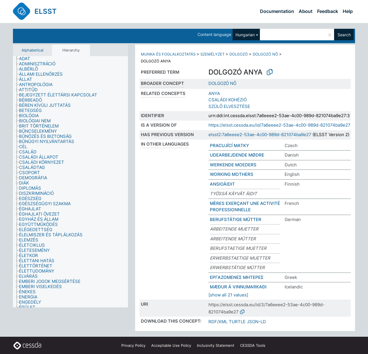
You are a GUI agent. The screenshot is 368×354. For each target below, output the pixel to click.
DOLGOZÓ (238, 54)
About (306, 11)
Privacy (133, 345)
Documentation (277, 11)
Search (344, 34)
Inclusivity (215, 345)
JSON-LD (256, 321)
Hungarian (245, 34)
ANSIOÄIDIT (222, 184)
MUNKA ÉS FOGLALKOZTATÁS (168, 54)
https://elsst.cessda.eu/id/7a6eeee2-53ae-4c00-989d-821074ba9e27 (279, 125)
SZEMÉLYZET (212, 54)
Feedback (327, 11)
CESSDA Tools (252, 345)
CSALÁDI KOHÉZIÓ (227, 99)
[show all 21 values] (228, 295)
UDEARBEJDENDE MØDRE (237, 155)
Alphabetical (32, 50)
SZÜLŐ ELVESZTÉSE (229, 106)
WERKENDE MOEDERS (233, 165)
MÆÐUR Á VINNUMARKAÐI (238, 287)
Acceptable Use (171, 345)
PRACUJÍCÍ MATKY (229, 145)
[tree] (70, 181)
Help (348, 11)
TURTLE (237, 321)
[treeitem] (27, 58)
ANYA (214, 93)
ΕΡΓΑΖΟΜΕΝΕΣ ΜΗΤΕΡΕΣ (237, 277)
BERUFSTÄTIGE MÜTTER (235, 219)
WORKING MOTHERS (231, 174)
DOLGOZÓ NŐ (265, 54)
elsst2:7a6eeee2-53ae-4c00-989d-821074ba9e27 (259, 134)
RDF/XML (217, 321)
